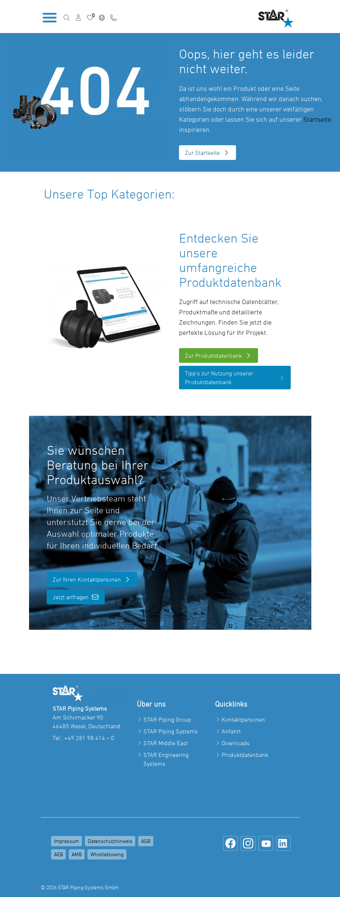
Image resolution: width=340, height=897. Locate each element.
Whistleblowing (107, 854)
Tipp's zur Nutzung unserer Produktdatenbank (235, 377)
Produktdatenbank (245, 754)
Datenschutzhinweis (110, 841)
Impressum (66, 841)
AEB (58, 854)
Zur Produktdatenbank (218, 355)
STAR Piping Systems (170, 731)
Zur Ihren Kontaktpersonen (92, 579)
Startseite (317, 119)
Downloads (236, 743)
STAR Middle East (165, 743)
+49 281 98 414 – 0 (89, 738)
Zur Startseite (207, 152)
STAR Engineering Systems (166, 759)
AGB (145, 841)
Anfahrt (231, 731)
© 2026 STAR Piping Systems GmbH (79, 887)
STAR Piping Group (167, 719)
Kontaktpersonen (243, 719)
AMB (77, 854)
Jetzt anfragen (76, 597)
